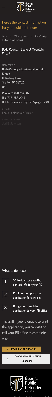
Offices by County (21, 36)
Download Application (21, 349)
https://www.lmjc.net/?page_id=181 (28, 102)
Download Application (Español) (23, 359)
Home (4, 36)
